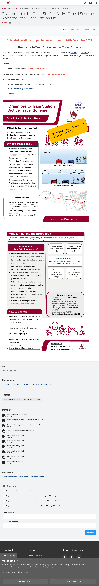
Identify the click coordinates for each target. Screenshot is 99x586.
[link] (64, 557)
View (64, 30)
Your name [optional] (11, 522)
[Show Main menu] (3, 2)
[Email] (3, 370)
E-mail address (9, 513)
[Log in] (96, 2)
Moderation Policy (36, 556)
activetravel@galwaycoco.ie (24, 89)
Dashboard (75, 30)
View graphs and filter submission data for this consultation (23, 477)
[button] (84, 2)
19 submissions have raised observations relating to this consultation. (26, 384)
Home (6, 8)
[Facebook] (11, 370)
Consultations (13, 8)
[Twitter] (7, 370)
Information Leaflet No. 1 (78, 52)
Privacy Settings (8, 555)
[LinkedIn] (14, 370)
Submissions (90, 30)
